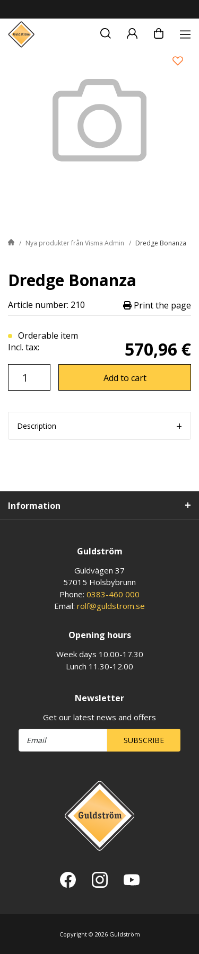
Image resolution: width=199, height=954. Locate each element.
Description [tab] (36, 426)
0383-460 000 (113, 594)
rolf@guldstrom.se (111, 605)
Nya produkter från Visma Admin (74, 243)
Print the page (157, 305)
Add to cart (124, 378)
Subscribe (144, 740)
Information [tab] (34, 505)
